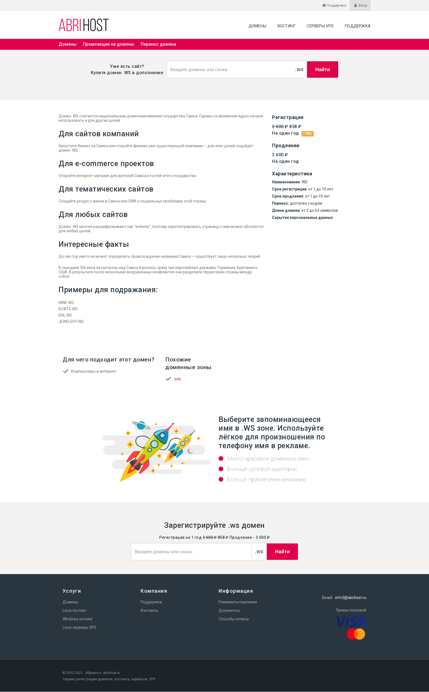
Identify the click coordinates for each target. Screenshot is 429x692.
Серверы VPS (320, 26)
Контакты (149, 611)
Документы (229, 611)
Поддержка (357, 26)
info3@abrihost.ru (350, 598)
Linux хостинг (74, 611)
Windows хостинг (78, 619)
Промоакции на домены (108, 44)
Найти (322, 69)
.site (177, 379)
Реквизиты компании (238, 602)
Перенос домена (158, 44)
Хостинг (286, 26)
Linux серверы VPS (79, 628)
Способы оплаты (234, 619)
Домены (257, 26)
